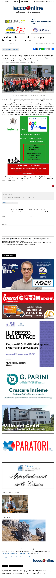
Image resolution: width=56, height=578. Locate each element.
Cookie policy (14, 557)
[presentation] (13, 249)
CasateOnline (22, 553)
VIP (37, 553)
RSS (29, 553)
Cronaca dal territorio (8, 43)
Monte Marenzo (6, 49)
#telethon (5, 203)
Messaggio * (5, 224)
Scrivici (5, 566)
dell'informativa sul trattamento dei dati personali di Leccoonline (17, 240)
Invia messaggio (9, 255)
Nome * (4, 216)
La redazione (5, 553)
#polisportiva (13, 203)
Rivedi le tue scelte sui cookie (28, 557)
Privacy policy (6, 557)
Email (30, 216)
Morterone (15, 49)
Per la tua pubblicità (16, 566)
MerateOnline (14, 553)
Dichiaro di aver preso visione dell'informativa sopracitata (19, 244)
